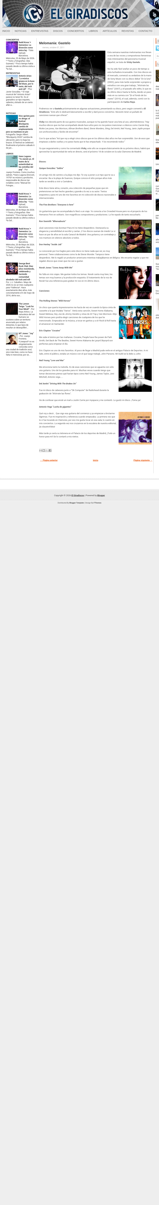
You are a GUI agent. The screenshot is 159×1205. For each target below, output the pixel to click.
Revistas (128, 30)
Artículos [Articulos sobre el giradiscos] (110, 30)
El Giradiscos (77, 495)
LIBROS (9, 153)
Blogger (101, 495)
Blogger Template (76, 503)
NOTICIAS (11, 113)
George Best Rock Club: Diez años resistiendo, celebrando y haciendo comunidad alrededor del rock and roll (20, 271)
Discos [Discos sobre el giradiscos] (58, 30)
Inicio (6, 30)
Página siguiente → (142, 460)
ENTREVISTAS (13, 73)
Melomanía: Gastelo (54, 43)
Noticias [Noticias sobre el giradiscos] (20, 30)
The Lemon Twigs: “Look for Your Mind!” (26, 306)
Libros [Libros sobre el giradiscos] (93, 30)
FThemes (97, 503)
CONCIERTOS (12, 39)
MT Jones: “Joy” (26, 333)
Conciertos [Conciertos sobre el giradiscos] (75, 30)
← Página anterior (49, 460)
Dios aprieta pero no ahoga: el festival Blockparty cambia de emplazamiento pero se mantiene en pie (20, 124)
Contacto (145, 30)
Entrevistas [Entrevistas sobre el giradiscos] (39, 30)
